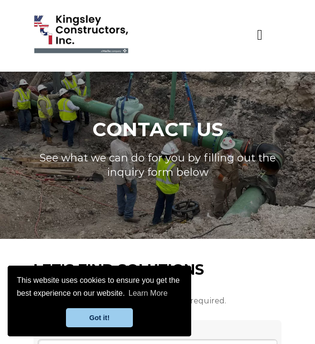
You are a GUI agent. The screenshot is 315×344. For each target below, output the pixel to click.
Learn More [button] (148, 293)
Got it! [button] (99, 318)
